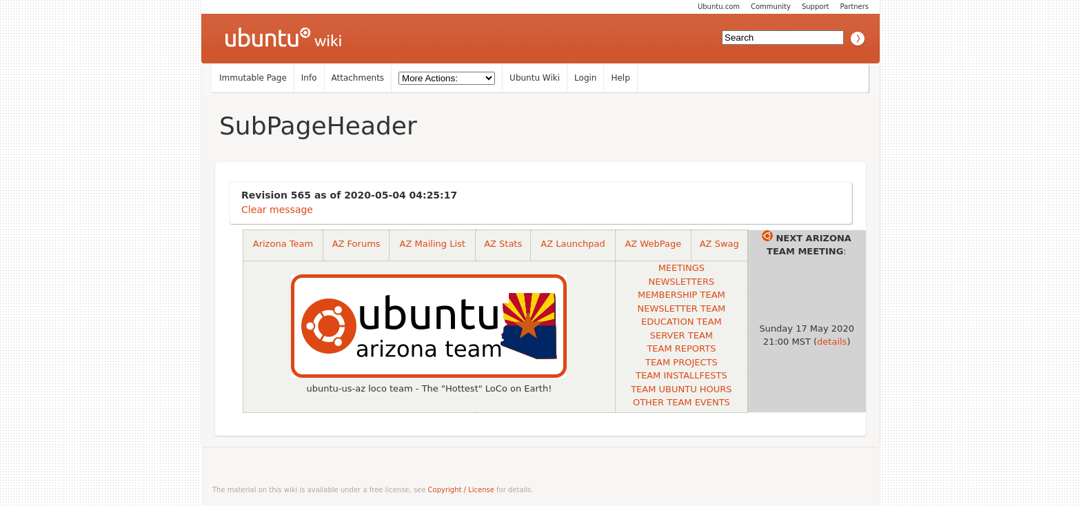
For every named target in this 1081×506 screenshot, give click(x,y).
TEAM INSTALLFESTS (681, 375)
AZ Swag (719, 244)
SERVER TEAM (681, 335)
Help (620, 78)
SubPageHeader (318, 126)
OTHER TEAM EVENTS (681, 402)
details (832, 341)
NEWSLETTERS (682, 281)
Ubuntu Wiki (534, 78)
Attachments (358, 78)
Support (815, 6)
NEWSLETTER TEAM (681, 308)
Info (309, 78)
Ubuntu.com (719, 6)
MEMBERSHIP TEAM (681, 295)
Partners (854, 6)
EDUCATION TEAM (681, 321)
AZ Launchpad (572, 244)
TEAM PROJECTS (681, 362)
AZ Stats (503, 244)
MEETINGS (681, 268)
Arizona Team (283, 244)
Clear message (277, 209)
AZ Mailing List (432, 244)
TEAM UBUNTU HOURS (681, 389)
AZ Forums (356, 244)
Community (771, 6)
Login (585, 78)
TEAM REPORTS (681, 348)
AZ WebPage (653, 244)
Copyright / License (461, 490)
